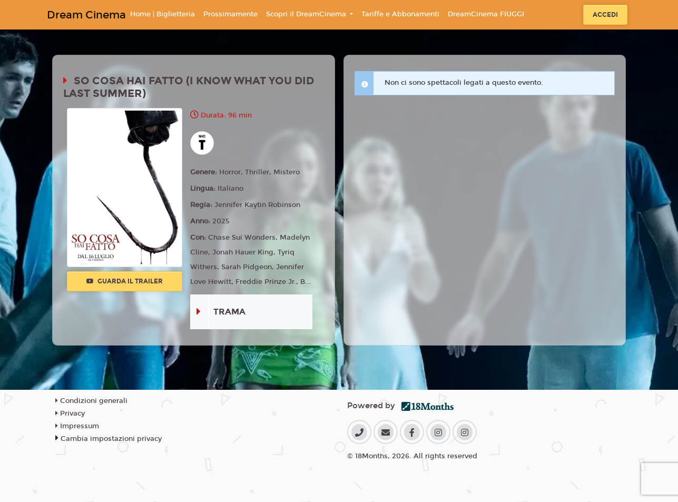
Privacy (70, 413)
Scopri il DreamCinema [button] (307, 14)
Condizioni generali (91, 401)
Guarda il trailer (124, 281)
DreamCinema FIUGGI (486, 14)
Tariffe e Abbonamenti (400, 14)
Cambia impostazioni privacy (111, 439)
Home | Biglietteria (162, 14)
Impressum (77, 426)
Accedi (605, 14)
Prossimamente (230, 14)
